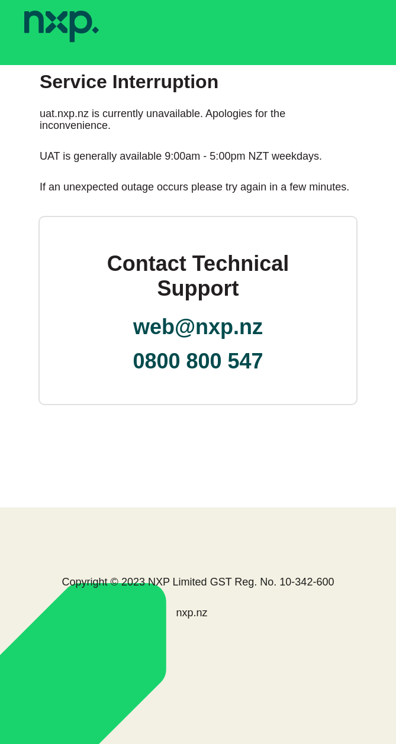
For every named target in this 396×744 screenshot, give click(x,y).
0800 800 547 (198, 361)
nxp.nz (191, 613)
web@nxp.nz (198, 327)
